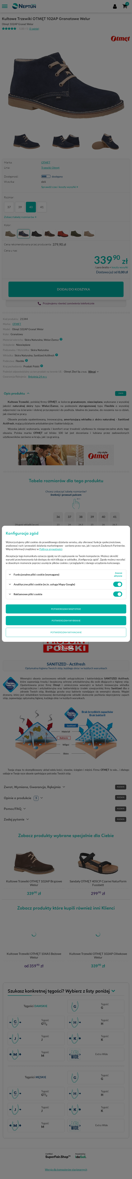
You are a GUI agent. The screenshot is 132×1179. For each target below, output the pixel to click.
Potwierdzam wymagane (66, 632)
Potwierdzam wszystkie (66, 609)
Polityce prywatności (50, 549)
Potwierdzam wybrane (66, 620)
